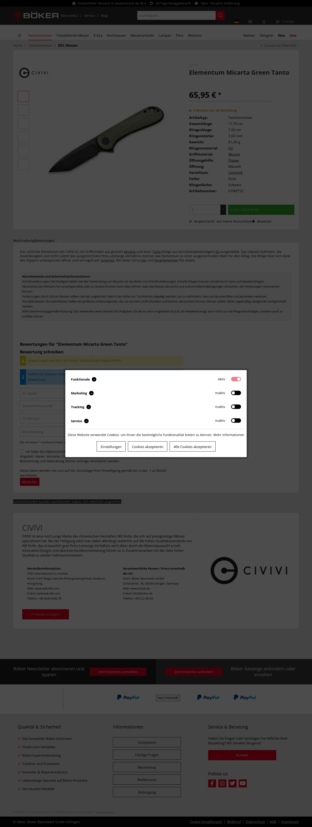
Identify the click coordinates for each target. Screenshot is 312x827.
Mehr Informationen (228, 434)
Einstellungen (111, 446)
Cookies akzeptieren (147, 446)
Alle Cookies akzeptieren (193, 446)
